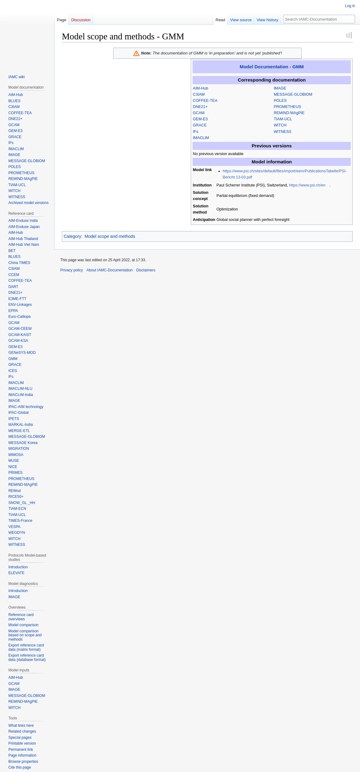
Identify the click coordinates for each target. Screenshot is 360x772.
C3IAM (199, 94)
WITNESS (282, 132)
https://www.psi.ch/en (307, 185)
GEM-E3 (200, 119)
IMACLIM (201, 138)
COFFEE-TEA (205, 100)
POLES (280, 100)
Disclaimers (145, 270)
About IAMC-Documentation (109, 270)
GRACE (200, 125)
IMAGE (280, 88)
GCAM (199, 113)
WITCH (280, 125)
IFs (195, 132)
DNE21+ (200, 107)
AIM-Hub (200, 88)
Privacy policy (71, 270)
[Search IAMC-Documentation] (319, 19)
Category (72, 236)
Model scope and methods (110, 236)
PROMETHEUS (287, 107)
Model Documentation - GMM (272, 66)
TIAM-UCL (283, 119)
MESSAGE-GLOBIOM (293, 94)
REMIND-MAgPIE (289, 113)
